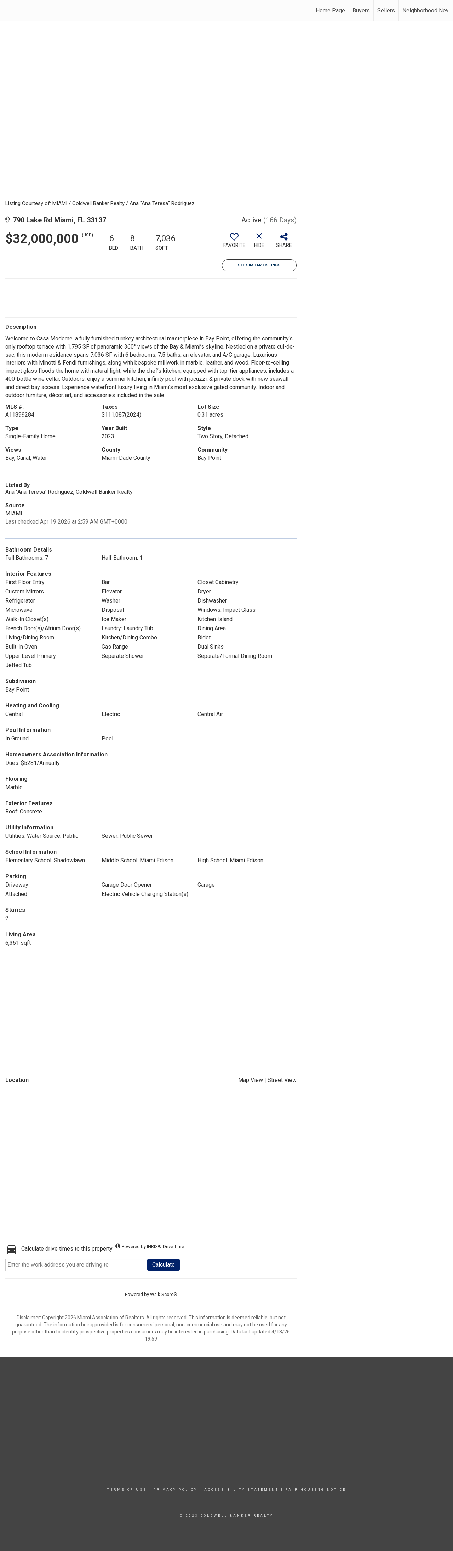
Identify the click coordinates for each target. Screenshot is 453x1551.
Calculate (163, 1264)
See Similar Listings (259, 265)
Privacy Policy (175, 1489)
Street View (282, 1080)
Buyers (361, 10)
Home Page (330, 10)
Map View (250, 1080)
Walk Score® (163, 1294)
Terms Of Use (127, 1489)
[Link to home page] (9, 10)
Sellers (386, 10)
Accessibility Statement (241, 1489)
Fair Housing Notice (316, 1489)
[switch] (234, 243)
